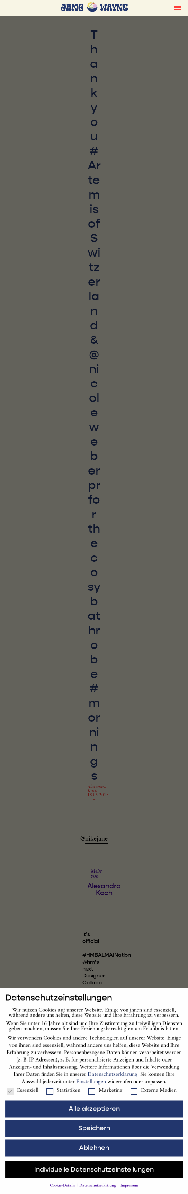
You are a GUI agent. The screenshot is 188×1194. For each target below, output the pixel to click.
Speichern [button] (94, 1133)
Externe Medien (154, 1095)
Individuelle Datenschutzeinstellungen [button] (94, 1174)
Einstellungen (91, 1086)
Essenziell (22, 1095)
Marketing (105, 1095)
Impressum (129, 1190)
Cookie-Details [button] (63, 1190)
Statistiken (63, 1095)
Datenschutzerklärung (112, 1079)
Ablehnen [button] (94, 1152)
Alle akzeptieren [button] (94, 1113)
